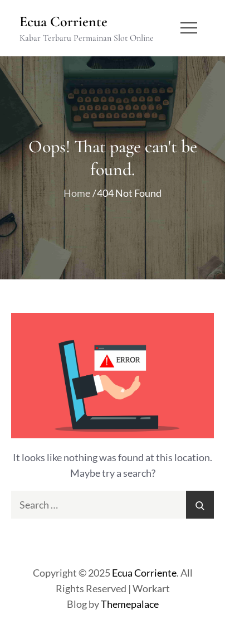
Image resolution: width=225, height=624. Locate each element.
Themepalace (130, 604)
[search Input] (112, 505)
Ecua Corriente (63, 21)
